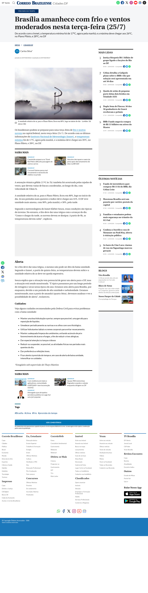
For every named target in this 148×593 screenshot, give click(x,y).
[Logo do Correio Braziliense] (34, 3)
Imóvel (79, 507)
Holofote (5, 542)
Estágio (28, 521)
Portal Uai (127, 550)
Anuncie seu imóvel (81, 515)
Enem (28, 524)
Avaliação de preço (106, 524)
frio (35, 484)
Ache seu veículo (105, 512)
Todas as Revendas (106, 536)
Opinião (4, 539)
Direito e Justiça (7, 560)
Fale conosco (30, 546)
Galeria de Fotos (80, 536)
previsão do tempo (48, 484)
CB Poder (127, 518)
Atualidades (128, 535)
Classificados (82, 550)
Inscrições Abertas (32, 563)
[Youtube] (135, 4)
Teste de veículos (105, 521)
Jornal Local (128, 515)
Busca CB (5, 566)
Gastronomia (55, 518)
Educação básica (31, 512)
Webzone (54, 521)
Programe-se (55, 535)
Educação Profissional (33, 539)
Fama (52, 512)
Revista (126, 532)
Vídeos (102, 527)
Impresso (7, 553)
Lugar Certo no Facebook (83, 539)
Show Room (79, 530)
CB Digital (5, 563)
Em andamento (31, 560)
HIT (52, 542)
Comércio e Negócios (82, 574)
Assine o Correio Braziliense (11, 572)
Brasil (4, 521)
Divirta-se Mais (59, 528)
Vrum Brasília (128, 521)
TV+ (52, 545)
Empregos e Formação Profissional (82, 564)
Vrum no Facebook (106, 533)
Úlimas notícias (80, 524)
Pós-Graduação (31, 542)
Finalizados (30, 566)
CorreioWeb (57, 507)
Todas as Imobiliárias (82, 542)
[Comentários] (2, 282)
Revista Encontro (133, 525)
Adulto (77, 568)
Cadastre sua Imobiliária (83, 546)
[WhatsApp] (118, 4)
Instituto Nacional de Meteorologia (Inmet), (53, 136)
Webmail (54, 524)
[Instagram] (131, 4)
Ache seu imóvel (80, 512)
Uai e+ (126, 553)
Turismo (4, 549)
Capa (3, 512)
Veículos (78, 560)
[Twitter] (127, 4)
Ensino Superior (31, 515)
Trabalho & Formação (33, 518)
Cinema (53, 532)
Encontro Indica (129, 539)
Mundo (4, 527)
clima (28, 484)
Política (4, 518)
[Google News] (140, 4)
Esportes (5, 533)
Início (17, 45)
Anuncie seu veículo (106, 515)
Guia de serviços (80, 527)
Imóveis (77, 557)
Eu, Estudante (33, 507)
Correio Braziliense (12, 507)
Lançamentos (79, 521)
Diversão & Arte (7, 530)
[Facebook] (122, 4)
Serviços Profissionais (82, 571)
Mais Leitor (54, 548)
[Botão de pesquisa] (13, 3)
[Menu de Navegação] (6, 3)
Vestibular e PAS (31, 533)
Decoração (78, 533)
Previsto (29, 557)
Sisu (27, 536)
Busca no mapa (80, 518)
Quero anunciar (80, 554)
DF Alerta (127, 512)
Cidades (4, 515)
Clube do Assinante (8, 569)
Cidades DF (60, 3)
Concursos (32, 550)
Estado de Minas (129, 547)
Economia (5, 524)
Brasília (19, 484)
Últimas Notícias (31, 527)
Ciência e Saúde (7, 536)
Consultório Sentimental (59, 515)
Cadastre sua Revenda (107, 539)
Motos (102, 530)
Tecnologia (5, 546)
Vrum (103, 507)
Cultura (28, 530)
